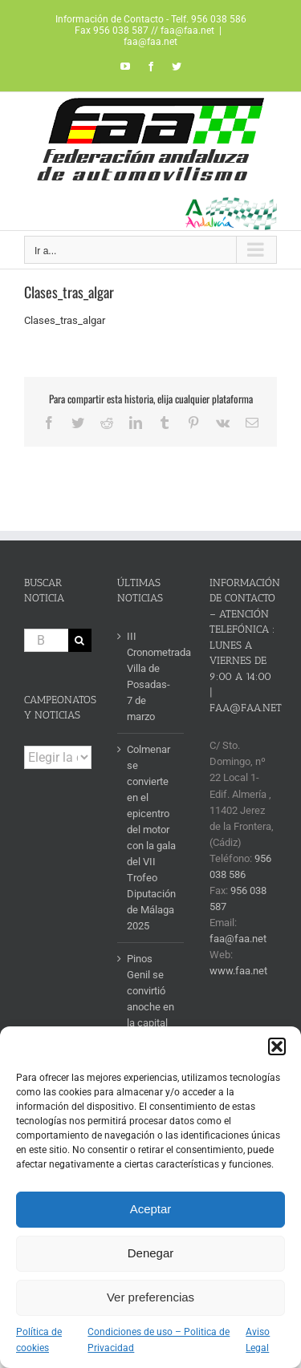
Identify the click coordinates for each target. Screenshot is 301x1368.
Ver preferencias (150, 1297)
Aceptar (151, 1209)
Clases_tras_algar (64, 320)
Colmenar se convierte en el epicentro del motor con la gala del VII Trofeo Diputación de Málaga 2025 (151, 837)
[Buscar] (80, 640)
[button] (277, 1046)
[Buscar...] (46, 640)
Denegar (151, 1253)
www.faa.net (238, 971)
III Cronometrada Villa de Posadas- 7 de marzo (152, 676)
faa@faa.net (150, 41)
